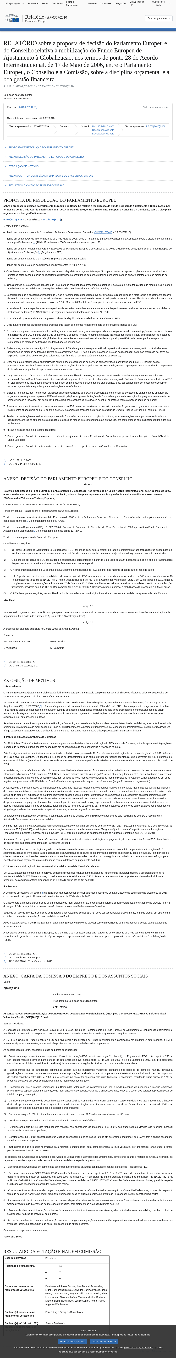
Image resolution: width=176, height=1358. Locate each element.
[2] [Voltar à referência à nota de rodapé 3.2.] (4, 957)
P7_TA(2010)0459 (155, 126)
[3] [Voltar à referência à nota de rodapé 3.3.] (4, 961)
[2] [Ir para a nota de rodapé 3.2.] (40, 706)
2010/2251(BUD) (28, 107)
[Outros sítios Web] (160, 3)
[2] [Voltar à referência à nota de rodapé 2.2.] (4, 665)
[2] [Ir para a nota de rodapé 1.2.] (38, 252)
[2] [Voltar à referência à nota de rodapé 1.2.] (4, 464)
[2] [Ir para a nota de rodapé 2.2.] (34, 530)
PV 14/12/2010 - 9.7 (103, 126)
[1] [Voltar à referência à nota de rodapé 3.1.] (4, 954)
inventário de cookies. (107, 1355)
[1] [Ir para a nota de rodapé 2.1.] (27, 520)
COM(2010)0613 (13, 219)
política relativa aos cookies (72, 1355)
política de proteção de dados (138, 1351)
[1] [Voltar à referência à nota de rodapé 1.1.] (4, 460)
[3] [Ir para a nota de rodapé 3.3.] (42, 892)
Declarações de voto (103, 130)
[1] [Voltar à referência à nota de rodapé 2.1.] (4, 662)
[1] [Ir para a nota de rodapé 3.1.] (145, 702)
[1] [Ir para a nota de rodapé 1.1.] (33, 242)
